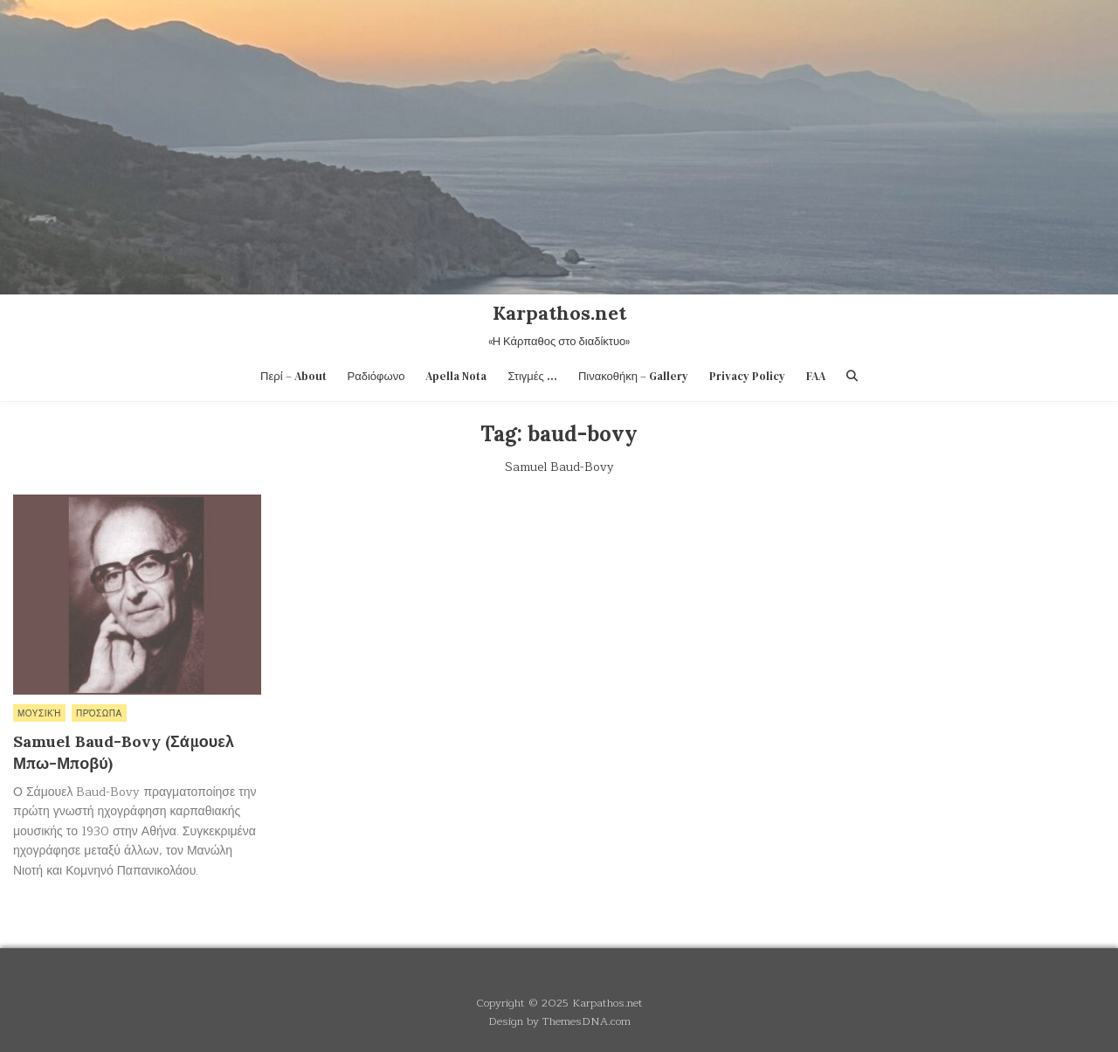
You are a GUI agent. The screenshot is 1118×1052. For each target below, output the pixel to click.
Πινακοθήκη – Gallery (633, 376)
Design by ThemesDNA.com (559, 1021)
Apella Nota (456, 376)
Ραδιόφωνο (376, 376)
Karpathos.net (559, 313)
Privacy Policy (747, 376)
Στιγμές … (532, 376)
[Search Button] (852, 376)
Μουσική (39, 713)
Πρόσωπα (99, 713)
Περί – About (293, 376)
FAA (815, 376)
